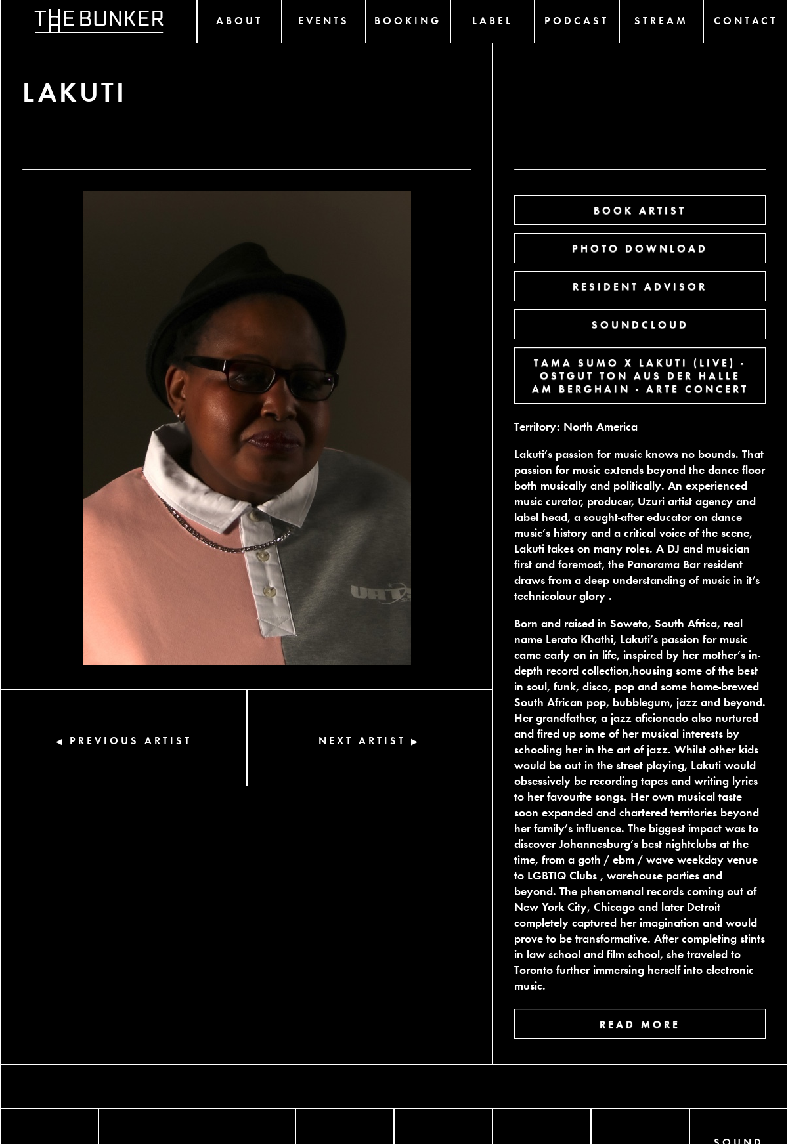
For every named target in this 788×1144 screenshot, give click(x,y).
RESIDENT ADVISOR (640, 286)
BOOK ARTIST (640, 210)
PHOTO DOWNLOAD (640, 248)
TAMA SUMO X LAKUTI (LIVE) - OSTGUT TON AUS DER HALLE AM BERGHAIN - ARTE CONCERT (640, 375)
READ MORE (640, 1023)
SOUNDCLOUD (640, 324)
